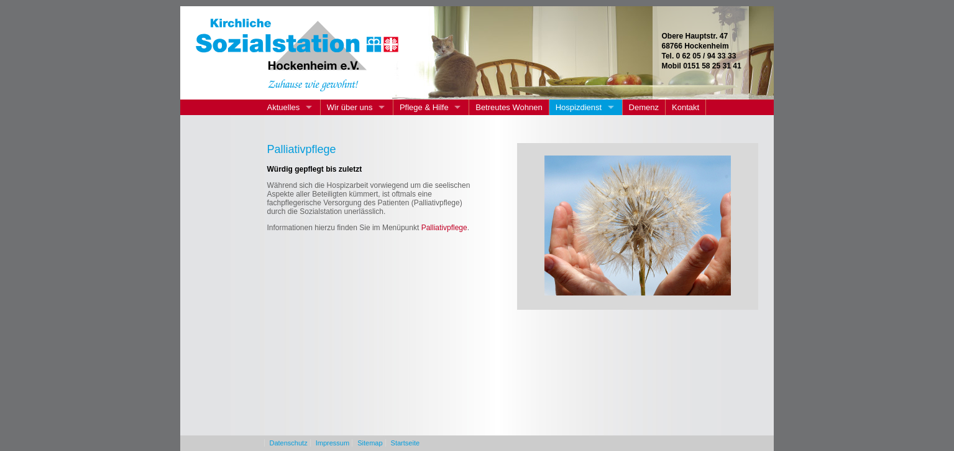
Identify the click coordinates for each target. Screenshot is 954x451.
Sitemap (369, 443)
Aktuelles (283, 107)
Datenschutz (289, 443)
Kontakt (685, 107)
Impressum (332, 443)
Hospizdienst (579, 107)
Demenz (644, 107)
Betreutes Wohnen (508, 107)
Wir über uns (350, 107)
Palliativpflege (444, 227)
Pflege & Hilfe (424, 107)
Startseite (405, 443)
